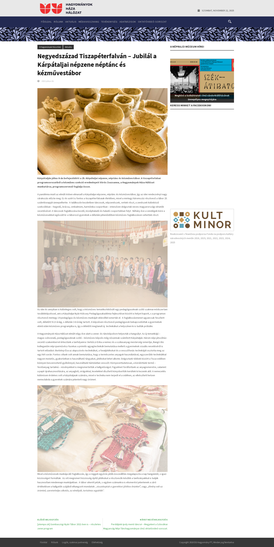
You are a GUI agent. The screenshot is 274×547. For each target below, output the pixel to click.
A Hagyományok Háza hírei (50, 47)
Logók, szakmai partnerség (75, 542)
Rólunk (58, 21)
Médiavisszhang (89, 21)
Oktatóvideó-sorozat (152, 21)
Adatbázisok (128, 21)
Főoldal (46, 21)
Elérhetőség (97, 542)
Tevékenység (109, 21)
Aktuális (71, 21)
